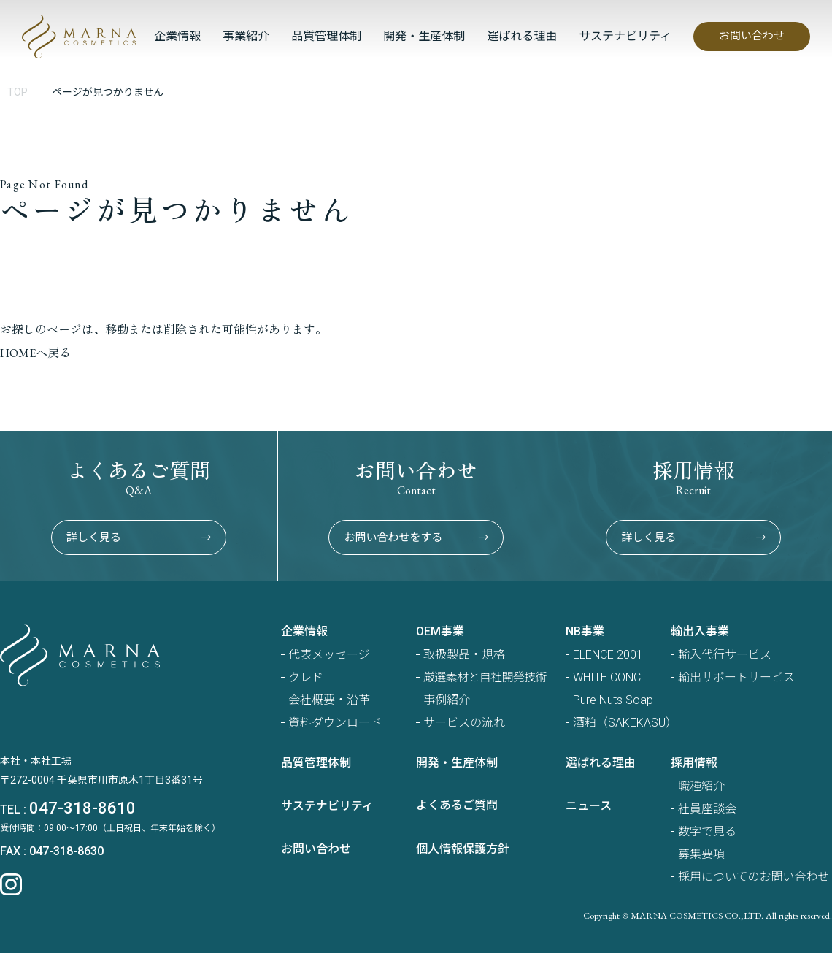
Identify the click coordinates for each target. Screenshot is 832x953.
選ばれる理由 (522, 36)
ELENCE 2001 (608, 655)
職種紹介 (701, 786)
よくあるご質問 (457, 805)
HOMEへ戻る (35, 353)
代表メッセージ (329, 655)
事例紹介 (446, 700)
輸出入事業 (700, 631)
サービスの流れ (464, 723)
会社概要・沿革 (329, 700)
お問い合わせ (752, 35)
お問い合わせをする (416, 537)
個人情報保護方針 (462, 849)
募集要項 (701, 854)
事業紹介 (246, 36)
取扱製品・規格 (464, 655)
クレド (305, 677)
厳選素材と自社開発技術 (485, 677)
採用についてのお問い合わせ (754, 877)
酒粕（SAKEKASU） (625, 723)
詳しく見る (138, 537)
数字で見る (707, 831)
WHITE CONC (607, 677)
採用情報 (694, 763)
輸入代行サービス (724, 655)
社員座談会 (707, 809)
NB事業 (585, 631)
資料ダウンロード (335, 723)
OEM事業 (440, 631)
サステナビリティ (625, 36)
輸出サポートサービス (736, 677)
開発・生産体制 (424, 36)
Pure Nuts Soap (613, 700)
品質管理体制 (326, 36)
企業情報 (177, 36)
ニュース (589, 806)
